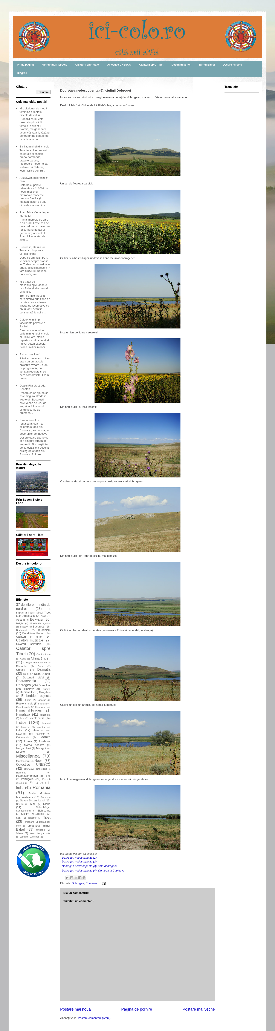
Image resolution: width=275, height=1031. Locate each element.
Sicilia (46, 803)
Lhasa (28, 741)
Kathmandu (22, 737)
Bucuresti (38, 626)
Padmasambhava (27, 775)
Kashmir (40, 733)
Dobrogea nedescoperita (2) (79, 861)
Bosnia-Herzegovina (40, 623)
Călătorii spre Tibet (151, 64)
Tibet (46, 817)
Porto (47, 775)
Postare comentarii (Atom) (94, 1018)
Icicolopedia (37, 718)
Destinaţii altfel (181, 64)
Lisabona (44, 741)
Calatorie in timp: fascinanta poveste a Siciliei (32, 323)
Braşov (24, 626)
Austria (20, 619)
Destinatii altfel (33, 677)
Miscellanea (28, 755)
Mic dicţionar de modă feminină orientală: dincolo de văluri (33, 112)
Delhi (26, 673)
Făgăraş (41, 699)
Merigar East (23, 748)
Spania (39, 813)
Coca (40, 666)
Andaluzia (28, 615)
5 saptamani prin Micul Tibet (33, 610)
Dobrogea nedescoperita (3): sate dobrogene (90, 866)
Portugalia (27, 779)
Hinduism (45, 714)
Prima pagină (25, 64)
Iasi (22, 718)
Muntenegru (22, 760)
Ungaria (40, 829)
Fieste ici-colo (24, 703)
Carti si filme (43, 654)
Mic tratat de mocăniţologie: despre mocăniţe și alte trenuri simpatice (34, 286)
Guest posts (23, 707)
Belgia (19, 623)
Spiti (18, 817)
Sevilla (19, 803)
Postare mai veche (198, 1009)
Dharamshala (26, 681)
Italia (19, 730)
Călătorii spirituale (87, 64)
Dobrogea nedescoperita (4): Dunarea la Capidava (93, 870)
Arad (43, 615)
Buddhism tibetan (33, 633)
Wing (23, 836)
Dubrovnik (26, 692)
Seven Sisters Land (32, 800)
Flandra (42, 703)
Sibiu (33, 803)
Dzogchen (44, 692)
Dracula (46, 688)
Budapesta (22, 630)
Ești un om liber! (30, 354)
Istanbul (41, 727)
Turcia (30, 825)
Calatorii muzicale (29, 640)
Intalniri (46, 723)
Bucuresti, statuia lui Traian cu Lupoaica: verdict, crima (32, 250)
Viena (19, 833)
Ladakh (45, 737)
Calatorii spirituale (28, 644)
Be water (36, 619)
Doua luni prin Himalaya (33, 687)
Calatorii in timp (29, 636)
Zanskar (34, 836)
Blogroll (22, 73)
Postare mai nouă (75, 1009)
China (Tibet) (40, 658)
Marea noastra (34, 745)
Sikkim (25, 813)
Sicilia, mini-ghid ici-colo (34, 146)
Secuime (45, 797)
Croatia (20, 669)
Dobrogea (78, 883)
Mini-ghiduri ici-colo (54, 64)
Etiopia (27, 699)
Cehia (23, 659)
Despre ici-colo (232, 64)
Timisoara (28, 821)
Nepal (39, 761)
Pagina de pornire (136, 1009)
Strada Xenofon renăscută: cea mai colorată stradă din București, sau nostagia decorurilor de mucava (34, 427)
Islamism (25, 727)
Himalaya (23, 714)
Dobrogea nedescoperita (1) (79, 857)
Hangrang (40, 707)
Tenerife (32, 817)
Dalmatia (43, 669)
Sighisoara (43, 810)
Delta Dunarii (42, 673)
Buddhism (44, 630)
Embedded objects (35, 696)
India (21, 722)
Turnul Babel (207, 64)
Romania (91, 883)
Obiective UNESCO (119, 64)
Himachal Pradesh (30, 710)
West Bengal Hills (39, 833)
